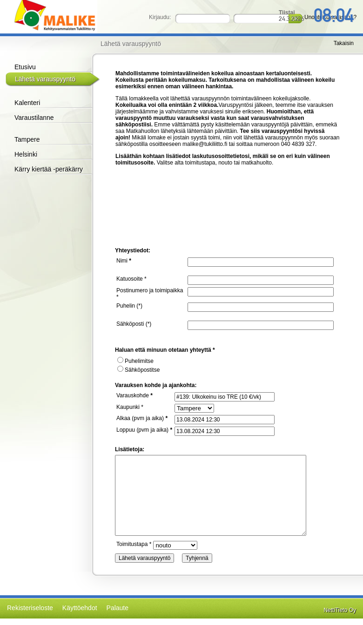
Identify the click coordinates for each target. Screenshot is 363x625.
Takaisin (344, 43)
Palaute (117, 608)
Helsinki (25, 154)
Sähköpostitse (138, 370)
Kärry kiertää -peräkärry (48, 169)
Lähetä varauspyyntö (45, 79)
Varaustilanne (34, 117)
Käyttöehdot (79, 608)
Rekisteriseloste (30, 608)
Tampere (27, 139)
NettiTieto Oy (339, 610)
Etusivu (25, 67)
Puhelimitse (135, 361)
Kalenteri (27, 102)
